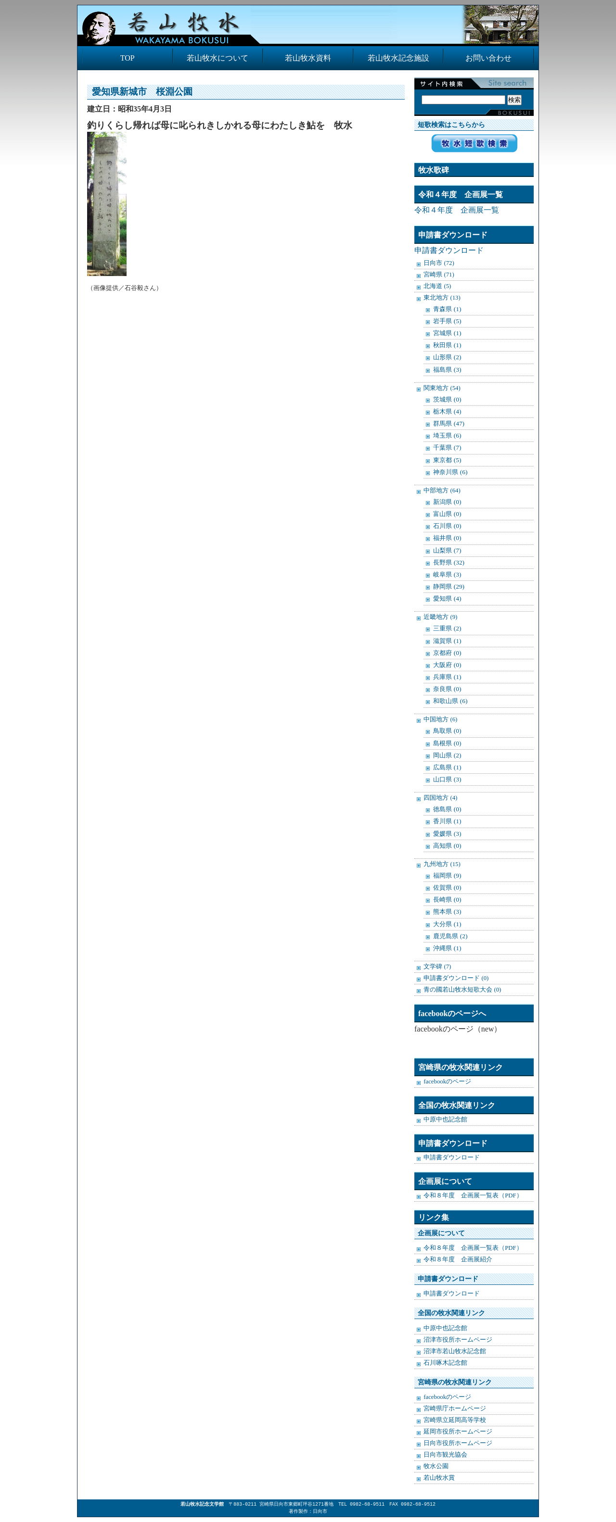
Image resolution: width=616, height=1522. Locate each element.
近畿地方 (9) (440, 617)
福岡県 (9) (447, 875)
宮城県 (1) (447, 333)
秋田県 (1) (447, 345)
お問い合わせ (488, 58)
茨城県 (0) (447, 399)
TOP (127, 58)
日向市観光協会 (445, 1454)
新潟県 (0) (447, 501)
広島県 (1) (447, 767)
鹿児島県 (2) (450, 936)
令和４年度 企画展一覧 (456, 210)
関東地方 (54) (442, 388)
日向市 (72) (439, 263)
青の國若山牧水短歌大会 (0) (462, 989)
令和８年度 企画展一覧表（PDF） (473, 1195)
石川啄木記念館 (445, 1362)
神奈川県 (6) (450, 472)
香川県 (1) (447, 821)
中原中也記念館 (445, 1119)
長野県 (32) (448, 562)
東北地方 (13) (442, 297)
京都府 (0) (447, 652)
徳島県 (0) (447, 809)
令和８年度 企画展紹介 (458, 1259)
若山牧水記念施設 (398, 58)
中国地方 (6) (440, 719)
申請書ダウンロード (449, 250)
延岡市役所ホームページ (458, 1431)
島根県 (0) (447, 743)
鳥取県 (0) (447, 730)
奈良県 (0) (447, 688)
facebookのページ (447, 1081)
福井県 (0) (447, 537)
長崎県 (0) (447, 899)
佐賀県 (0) (447, 887)
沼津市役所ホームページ (458, 1339)
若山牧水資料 (308, 58)
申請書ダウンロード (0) (456, 978)
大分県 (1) (447, 924)
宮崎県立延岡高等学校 (455, 1420)
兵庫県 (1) (447, 676)
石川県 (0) (447, 525)
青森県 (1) (447, 309)
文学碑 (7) (437, 966)
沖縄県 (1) (447, 948)
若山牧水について (217, 58)
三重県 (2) (447, 628)
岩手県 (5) (447, 321)
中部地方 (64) (442, 490)
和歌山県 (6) (450, 700)
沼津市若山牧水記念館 (455, 1351)
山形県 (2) (447, 357)
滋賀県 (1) (447, 640)
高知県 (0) (447, 845)
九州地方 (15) (442, 864)
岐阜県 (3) (447, 574)
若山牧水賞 (439, 1477)
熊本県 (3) (447, 911)
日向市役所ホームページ (458, 1443)
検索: (472, 90)
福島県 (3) (447, 369)
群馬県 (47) (448, 423)
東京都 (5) (447, 460)
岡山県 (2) (447, 755)
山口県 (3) (447, 779)
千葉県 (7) (447, 447)
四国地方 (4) (440, 797)
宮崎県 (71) (439, 274)
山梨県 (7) (447, 550)
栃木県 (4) (447, 411)
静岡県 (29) (448, 586)
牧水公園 (436, 1466)
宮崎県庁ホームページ (455, 1408)
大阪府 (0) (447, 664)
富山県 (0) (447, 513)
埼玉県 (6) (447, 435)
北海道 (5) (437, 286)
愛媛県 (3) (447, 833)
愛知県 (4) (447, 598)
